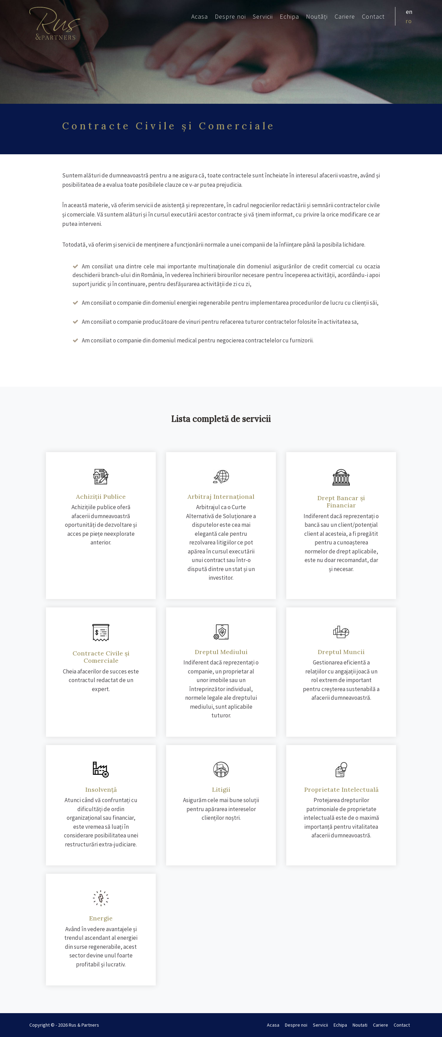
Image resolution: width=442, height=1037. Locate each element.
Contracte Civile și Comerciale (101, 657)
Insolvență (101, 789)
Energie (101, 918)
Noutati (360, 1025)
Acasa (199, 16)
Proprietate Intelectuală (341, 789)
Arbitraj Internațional (221, 497)
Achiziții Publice (101, 497)
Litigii (221, 789)
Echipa (289, 16)
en (409, 12)
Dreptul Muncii (341, 652)
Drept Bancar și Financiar (341, 502)
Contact (373, 16)
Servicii (263, 16)
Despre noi (230, 16)
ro (409, 21)
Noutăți (317, 16)
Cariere (345, 16)
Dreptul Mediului (221, 652)
